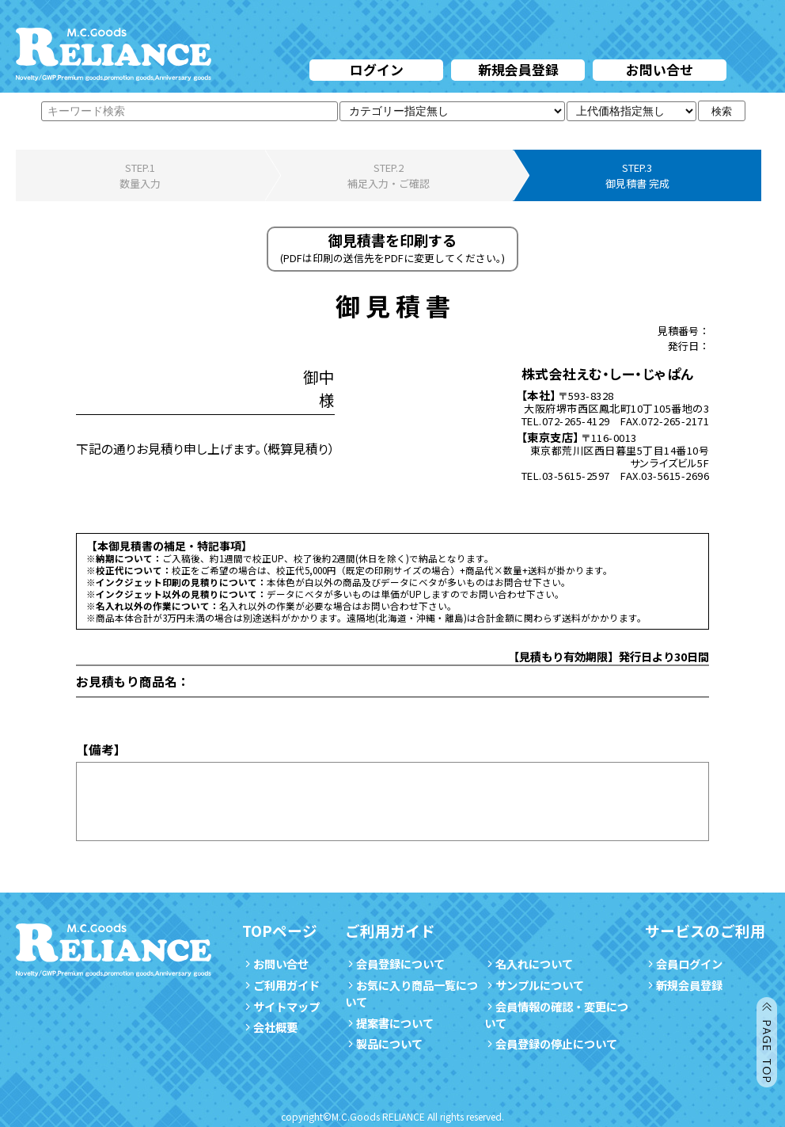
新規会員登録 (518, 69)
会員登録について (395, 963)
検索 (721, 111)
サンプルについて (534, 985)
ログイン (377, 69)
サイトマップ (281, 1006)
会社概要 (270, 1026)
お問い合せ (659, 69)
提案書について (389, 1023)
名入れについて (528, 963)
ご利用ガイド (281, 985)
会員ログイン (683, 963)
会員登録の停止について (556, 1043)
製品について (384, 1043)
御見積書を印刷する (392, 247)
